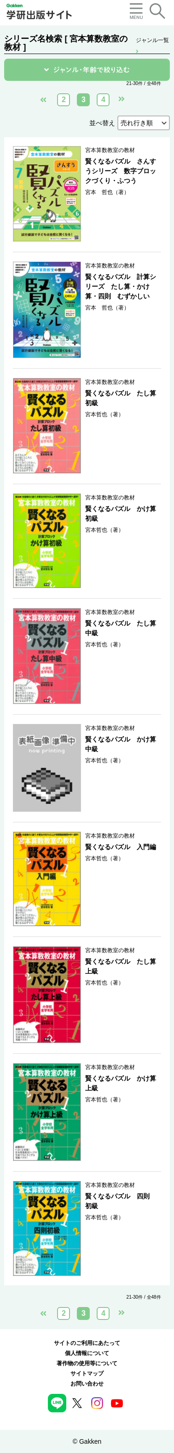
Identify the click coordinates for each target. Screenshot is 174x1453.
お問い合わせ (87, 1383)
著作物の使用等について (87, 1363)
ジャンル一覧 (152, 41)
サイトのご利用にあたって (87, 1343)
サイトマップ (87, 1373)
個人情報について (87, 1353)
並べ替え (102, 123)
